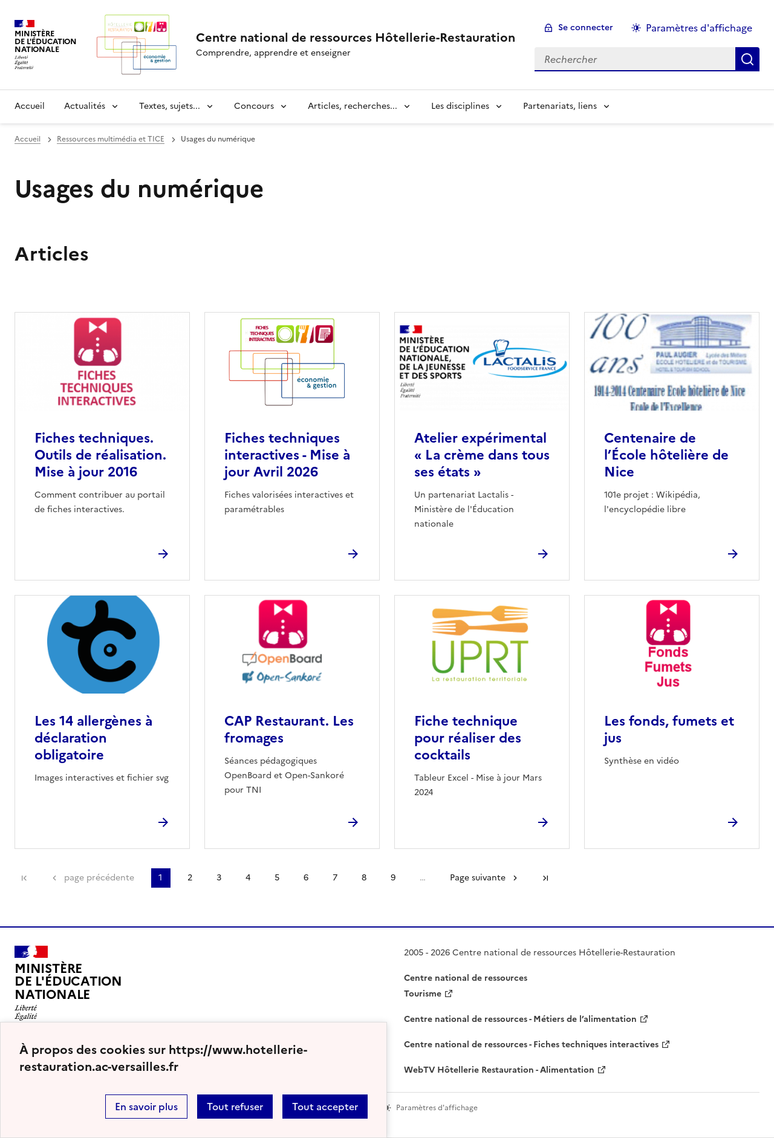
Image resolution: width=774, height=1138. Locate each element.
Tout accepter (325, 1106)
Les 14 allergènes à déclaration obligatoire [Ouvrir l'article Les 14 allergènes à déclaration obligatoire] (93, 738)
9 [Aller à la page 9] (393, 877)
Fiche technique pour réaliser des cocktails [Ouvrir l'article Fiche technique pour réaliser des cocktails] (467, 738)
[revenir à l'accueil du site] (355, 37)
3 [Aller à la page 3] (218, 877)
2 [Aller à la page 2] (189, 877)
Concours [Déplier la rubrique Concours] (254, 106)
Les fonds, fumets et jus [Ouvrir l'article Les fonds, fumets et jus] (669, 729)
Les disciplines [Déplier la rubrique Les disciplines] (460, 106)
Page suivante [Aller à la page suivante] (478, 877)
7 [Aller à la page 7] (335, 877)
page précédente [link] (99, 877)
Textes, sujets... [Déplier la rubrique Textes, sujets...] (169, 106)
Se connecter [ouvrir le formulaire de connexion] (585, 27)
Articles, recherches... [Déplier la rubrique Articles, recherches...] (352, 106)
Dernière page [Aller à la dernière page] (545, 878)
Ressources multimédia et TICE (110, 139)
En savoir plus (146, 1106)
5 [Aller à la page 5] (277, 877)
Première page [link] (24, 878)
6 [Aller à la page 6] (306, 877)
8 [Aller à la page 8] (364, 877)
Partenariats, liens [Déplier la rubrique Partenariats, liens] (560, 106)
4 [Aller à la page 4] (248, 877)
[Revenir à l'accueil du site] (68, 987)
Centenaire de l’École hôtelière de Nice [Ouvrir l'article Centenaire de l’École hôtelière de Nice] (666, 455)
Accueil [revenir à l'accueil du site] (30, 106)
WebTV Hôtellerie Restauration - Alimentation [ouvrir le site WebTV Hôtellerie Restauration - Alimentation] (499, 1070)
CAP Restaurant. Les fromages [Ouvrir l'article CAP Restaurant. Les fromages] (289, 729)
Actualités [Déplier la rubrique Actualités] (84, 106)
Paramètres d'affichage (699, 28)
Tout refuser (235, 1106)
